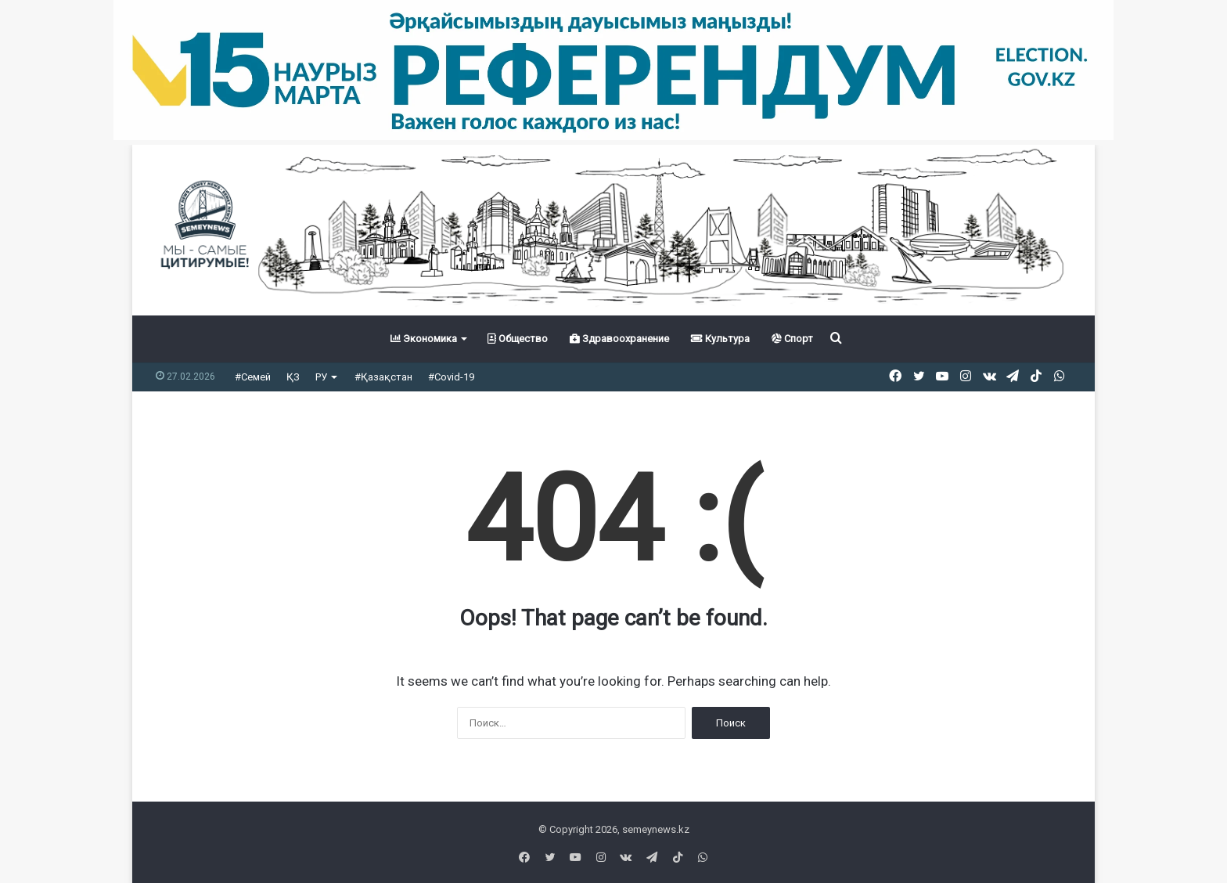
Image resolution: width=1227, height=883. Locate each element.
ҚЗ (293, 377)
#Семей (253, 377)
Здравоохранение (619, 338)
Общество (518, 338)
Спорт (792, 338)
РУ (321, 377)
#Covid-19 (451, 377)
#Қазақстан (383, 377)
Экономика (423, 338)
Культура (720, 338)
